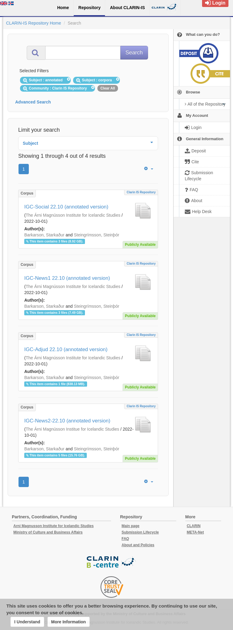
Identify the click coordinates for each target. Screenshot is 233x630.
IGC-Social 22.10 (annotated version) (66, 207)
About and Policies (138, 545)
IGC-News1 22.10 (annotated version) (67, 278)
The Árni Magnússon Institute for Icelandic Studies (73, 215)
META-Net (195, 532)
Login (215, 2)
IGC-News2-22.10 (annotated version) (67, 421)
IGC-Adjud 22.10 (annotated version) (65, 349)
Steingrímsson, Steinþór (96, 234)
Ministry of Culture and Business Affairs (48, 532)
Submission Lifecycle (140, 532)
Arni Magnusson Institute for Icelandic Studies (53, 526)
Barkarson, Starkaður (44, 234)
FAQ (125, 539)
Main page (131, 526)
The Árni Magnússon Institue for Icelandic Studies (72, 429)
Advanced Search (33, 102)
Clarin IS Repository (141, 192)
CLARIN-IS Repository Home (33, 23)
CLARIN (194, 526)
